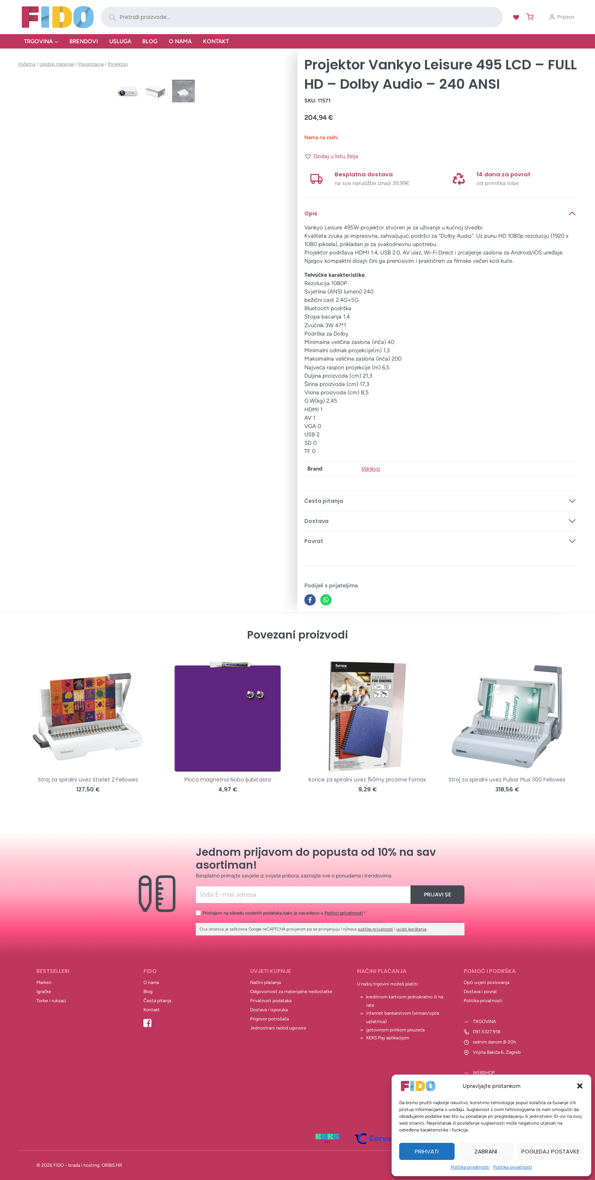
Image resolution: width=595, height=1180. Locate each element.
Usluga (120, 41)
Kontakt (216, 41)
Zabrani (485, 1151)
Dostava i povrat (480, 991)
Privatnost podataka (270, 1000)
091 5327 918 (486, 1031)
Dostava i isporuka (269, 1009)
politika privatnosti (375, 929)
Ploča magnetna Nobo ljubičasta (227, 779)
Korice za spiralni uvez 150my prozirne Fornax (367, 779)
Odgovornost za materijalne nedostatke (291, 991)
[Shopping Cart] (528, 16)
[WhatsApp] (326, 600)
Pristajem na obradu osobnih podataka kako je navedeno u (284, 913)
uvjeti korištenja (412, 929)
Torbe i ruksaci (51, 1000)
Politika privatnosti (470, 1167)
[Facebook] (310, 600)
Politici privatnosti (343, 913)
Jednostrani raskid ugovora (278, 1028)
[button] (580, 1086)
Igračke (43, 991)
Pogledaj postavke (550, 1151)
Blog (149, 41)
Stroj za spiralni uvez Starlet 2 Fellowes (88, 779)
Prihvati (427, 1151)
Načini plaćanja (265, 982)
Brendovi (83, 41)
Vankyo (370, 468)
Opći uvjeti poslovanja (486, 982)
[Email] (303, 894)
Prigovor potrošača (269, 1019)
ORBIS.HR (112, 1165)
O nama (180, 41)
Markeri (44, 982)
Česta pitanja (157, 1000)
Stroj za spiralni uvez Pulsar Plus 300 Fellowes (507, 779)
